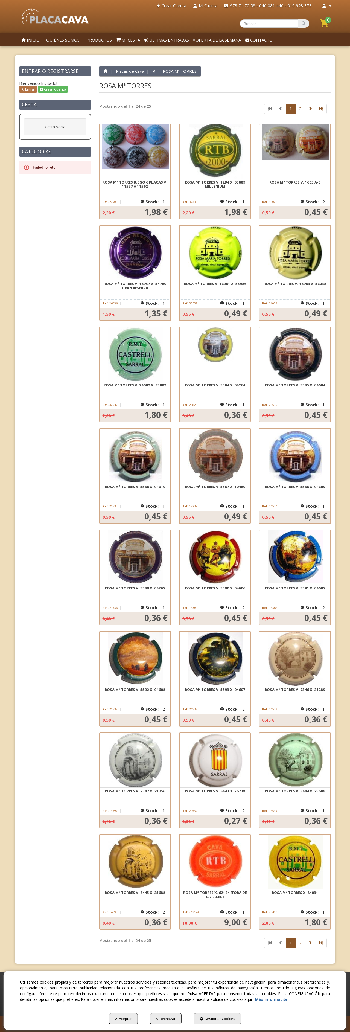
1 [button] (291, 108)
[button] (55, 16)
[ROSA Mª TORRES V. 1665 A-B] (294, 151)
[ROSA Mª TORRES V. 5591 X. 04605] (294, 557)
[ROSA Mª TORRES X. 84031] (294, 862)
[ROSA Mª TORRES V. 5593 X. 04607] (215, 659)
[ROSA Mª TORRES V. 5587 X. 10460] (215, 456)
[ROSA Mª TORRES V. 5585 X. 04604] (294, 354)
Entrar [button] (28, 89)
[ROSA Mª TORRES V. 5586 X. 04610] (135, 456)
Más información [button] (271, 999)
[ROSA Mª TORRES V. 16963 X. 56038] (294, 253)
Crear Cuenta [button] (53, 89)
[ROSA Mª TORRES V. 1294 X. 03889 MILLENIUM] (215, 151)
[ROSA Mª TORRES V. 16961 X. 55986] (215, 253)
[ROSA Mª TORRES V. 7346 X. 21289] (294, 659)
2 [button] (300, 108)
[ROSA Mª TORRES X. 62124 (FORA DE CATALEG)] (215, 862)
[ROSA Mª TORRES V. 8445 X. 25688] (135, 862)
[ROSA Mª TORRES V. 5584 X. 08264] (215, 354)
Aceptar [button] (123, 1018)
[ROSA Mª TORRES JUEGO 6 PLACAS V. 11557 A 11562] (135, 151)
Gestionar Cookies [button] (217, 1018)
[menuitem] (171, 5)
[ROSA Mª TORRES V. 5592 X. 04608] (135, 659)
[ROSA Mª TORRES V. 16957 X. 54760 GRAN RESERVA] (135, 253)
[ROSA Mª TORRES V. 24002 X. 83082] (135, 354)
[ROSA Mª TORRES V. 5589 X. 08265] (135, 557)
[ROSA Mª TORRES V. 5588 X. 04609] (294, 456)
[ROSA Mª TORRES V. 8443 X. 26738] (215, 760)
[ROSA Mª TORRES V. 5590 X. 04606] (215, 557)
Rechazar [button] (166, 1018)
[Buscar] (303, 23)
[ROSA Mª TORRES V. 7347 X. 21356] (135, 760)
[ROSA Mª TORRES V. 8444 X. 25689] (294, 760)
